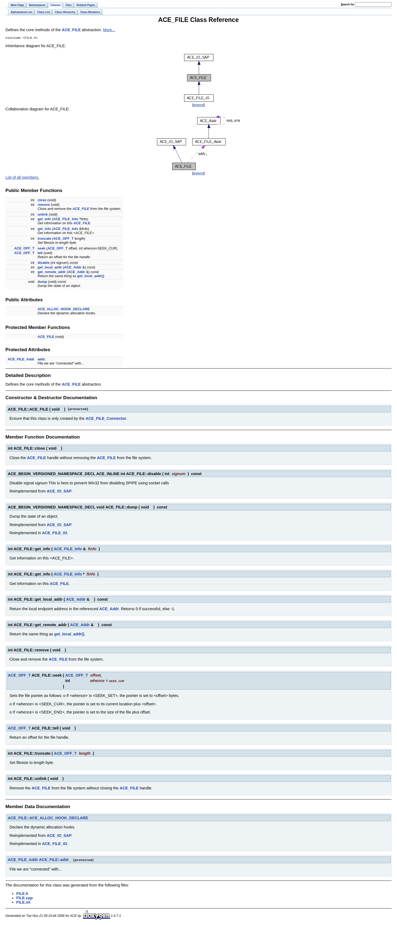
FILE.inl (23, 902)
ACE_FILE (71, 30)
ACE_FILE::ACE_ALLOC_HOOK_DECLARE (48, 818)
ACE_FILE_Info (65, 219)
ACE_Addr (73, 268)
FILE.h (22, 893)
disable (43, 263)
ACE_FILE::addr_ (55, 860)
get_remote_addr (51, 272)
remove (43, 205)
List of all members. (22, 178)
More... (109, 30)
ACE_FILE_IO (54, 533)
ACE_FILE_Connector (106, 419)
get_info (44, 219)
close (41, 201)
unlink (42, 215)
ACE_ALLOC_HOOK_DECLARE (63, 310)
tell (40, 253)
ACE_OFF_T (63, 239)
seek (41, 249)
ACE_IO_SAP (59, 491)
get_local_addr (49, 268)
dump (42, 282)
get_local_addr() (90, 276)
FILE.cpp (24, 898)
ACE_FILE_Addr (21, 360)
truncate (44, 239)
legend (198, 105)
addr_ (42, 360)
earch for (347, 4)
